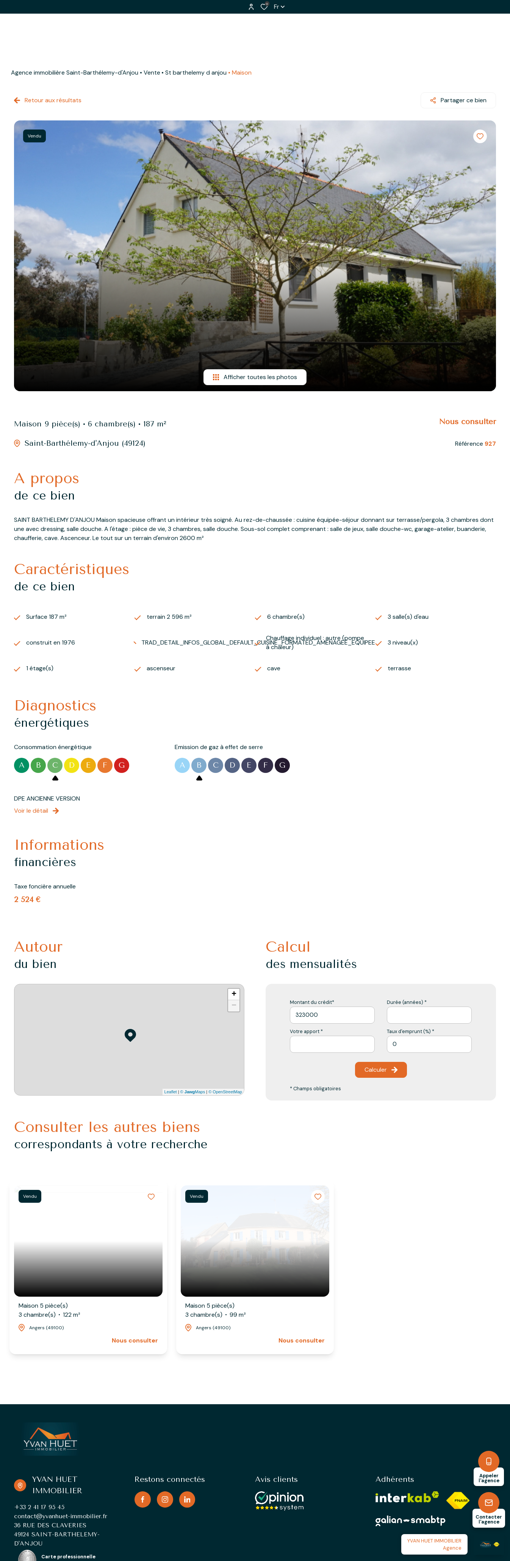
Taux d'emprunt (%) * (410, 1031)
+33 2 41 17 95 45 (39, 1507)
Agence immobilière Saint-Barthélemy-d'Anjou (74, 72)
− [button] (234, 1006)
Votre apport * (306, 1031)
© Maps (192, 1092)
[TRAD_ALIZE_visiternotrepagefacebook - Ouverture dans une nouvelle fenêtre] (142, 1499)
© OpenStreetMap (225, 1092)
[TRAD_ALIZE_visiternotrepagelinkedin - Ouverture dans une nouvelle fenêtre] (187, 1499)
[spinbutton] (429, 1044)
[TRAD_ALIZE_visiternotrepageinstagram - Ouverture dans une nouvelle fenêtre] (165, 1499)
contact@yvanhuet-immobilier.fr (60, 1516)
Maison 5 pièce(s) (49, 1310)
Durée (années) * (407, 1002)
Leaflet (170, 1092)
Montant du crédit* (312, 1002)
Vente (152, 72)
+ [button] (234, 994)
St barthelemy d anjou (196, 72)
